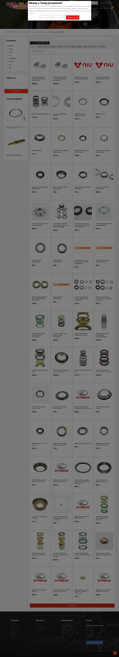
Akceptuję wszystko (72, 17)
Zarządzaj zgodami (46, 17)
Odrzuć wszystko (59, 17)
